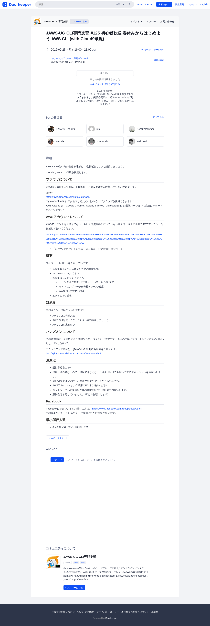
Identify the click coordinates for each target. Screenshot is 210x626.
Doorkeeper (111, 618)
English (204, 4)
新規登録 (179, 4)
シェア (51, 438)
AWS (83, 563)
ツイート (63, 438)
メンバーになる (79, 21)
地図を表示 (159, 60)
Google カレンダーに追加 (152, 49)
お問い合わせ (167, 21)
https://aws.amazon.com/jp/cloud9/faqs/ (68, 196)
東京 (76, 563)
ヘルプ (80, 612)
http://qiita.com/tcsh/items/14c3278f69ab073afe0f (73, 353)
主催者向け (164, 4)
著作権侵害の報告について (135, 612)
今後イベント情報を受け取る (105, 84)
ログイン (192, 4)
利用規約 (89, 612)
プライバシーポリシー (107, 612)
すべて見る (158, 117)
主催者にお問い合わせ (63, 612)
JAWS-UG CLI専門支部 (55, 21)
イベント (136, 21)
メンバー (151, 21)
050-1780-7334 (145, 4)
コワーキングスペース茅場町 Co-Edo (70, 58)
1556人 (67, 563)
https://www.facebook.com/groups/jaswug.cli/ (117, 408)
